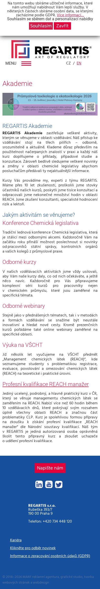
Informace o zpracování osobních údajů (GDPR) (50, 556)
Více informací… (70, 15)
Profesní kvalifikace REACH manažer (45, 384)
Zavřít (62, 25)
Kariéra (16, 540)
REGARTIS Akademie (27, 126)
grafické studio (71, 577)
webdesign (41, 582)
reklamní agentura (45, 577)
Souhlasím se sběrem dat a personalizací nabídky (50, 19)
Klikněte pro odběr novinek (33, 548)
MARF (27, 577)
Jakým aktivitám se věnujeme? (38, 215)
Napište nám (50, 468)
